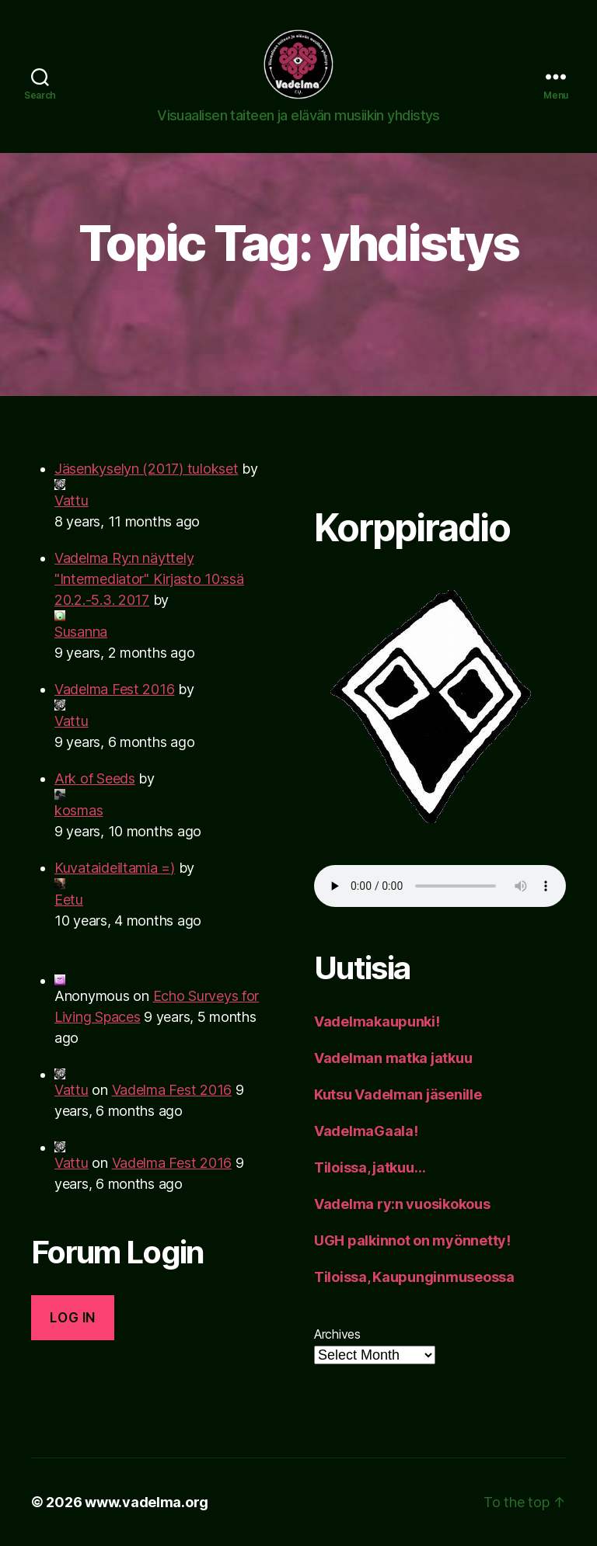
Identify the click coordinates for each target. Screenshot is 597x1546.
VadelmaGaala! (366, 1131)
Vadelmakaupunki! (377, 1021)
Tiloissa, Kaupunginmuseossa (414, 1277)
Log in (72, 1317)
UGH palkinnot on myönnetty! (412, 1240)
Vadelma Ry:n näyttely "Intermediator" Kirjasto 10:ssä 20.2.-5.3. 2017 (149, 579)
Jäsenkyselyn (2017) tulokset (146, 468)
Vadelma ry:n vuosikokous (402, 1204)
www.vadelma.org (146, 1502)
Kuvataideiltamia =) (114, 868)
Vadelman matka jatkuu (393, 1058)
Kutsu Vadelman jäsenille (398, 1094)
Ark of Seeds (94, 778)
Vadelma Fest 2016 (114, 689)
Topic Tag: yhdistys (298, 243)
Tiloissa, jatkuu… (369, 1167)
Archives (337, 1334)
